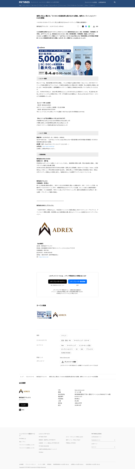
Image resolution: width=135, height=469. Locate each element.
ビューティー (53, 5)
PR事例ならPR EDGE (71, 443)
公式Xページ (94, 443)
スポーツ (92, 5)
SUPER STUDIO (65, 353)
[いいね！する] (78, 26)
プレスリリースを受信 (91, 2)
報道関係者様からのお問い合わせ (61, 464)
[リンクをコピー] (97, 26)
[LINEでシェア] (89, 26)
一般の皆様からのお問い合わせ (92, 464)
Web (62, 345)
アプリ (40, 5)
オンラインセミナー (67, 349)
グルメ (86, 5)
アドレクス (89, 349)
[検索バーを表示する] (115, 2)
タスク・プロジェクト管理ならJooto (74, 437)
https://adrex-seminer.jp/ (48, 146)
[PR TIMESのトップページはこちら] (39, 2)
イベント (63, 335)
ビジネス (80, 5)
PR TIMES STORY (43, 437)
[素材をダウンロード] (94, 26)
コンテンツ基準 (41, 464)
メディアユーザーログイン (57, 281)
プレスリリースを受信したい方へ (27, 444)
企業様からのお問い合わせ (77, 464)
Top (20, 5)
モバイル (34, 5)
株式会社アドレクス (42, 376)
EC (77, 349)
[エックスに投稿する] (83, 26)
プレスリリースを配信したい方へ (27, 448)
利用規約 (49, 464)
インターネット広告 (84, 345)
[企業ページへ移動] (24, 391)
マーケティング (71, 345)
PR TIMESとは (22, 438)
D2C (82, 349)
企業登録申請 (102, 2)
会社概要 (21, 464)
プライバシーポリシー (30, 464)
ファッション (62, 5)
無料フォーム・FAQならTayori (73, 440)
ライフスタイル (72, 5)
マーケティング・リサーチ (81, 340)
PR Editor (41, 452)
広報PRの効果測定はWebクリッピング (48, 449)
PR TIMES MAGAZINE (44, 446)
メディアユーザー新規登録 (77, 281)
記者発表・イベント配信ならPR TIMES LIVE (49, 443)
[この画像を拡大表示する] (44, 315)
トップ (21, 376)
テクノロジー (26, 5)
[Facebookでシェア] (86, 26)
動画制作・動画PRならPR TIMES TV (47, 440)
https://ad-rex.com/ (43, 257)
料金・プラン (22, 441)
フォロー (23, 405)
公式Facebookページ (96, 437)
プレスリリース (30, 376)
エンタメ (46, 5)
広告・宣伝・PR (66, 340)
